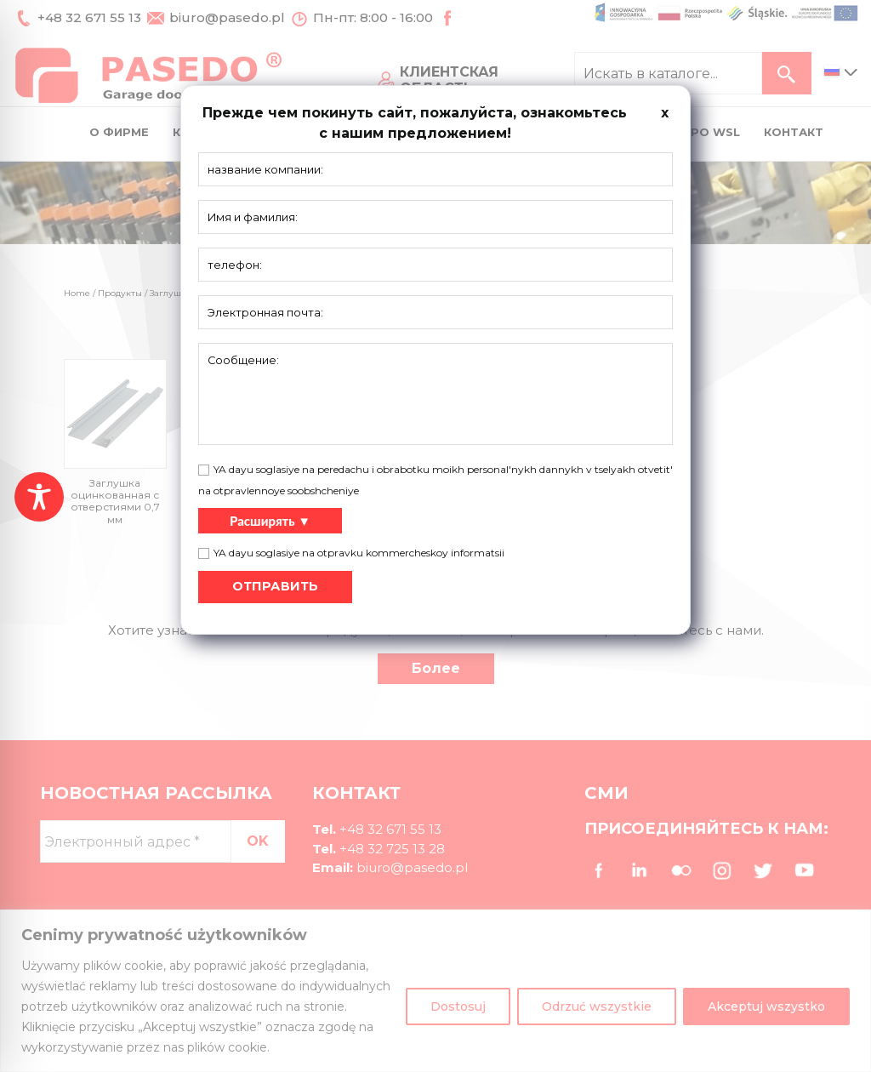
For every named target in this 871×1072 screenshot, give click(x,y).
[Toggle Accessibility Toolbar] (39, 496)
